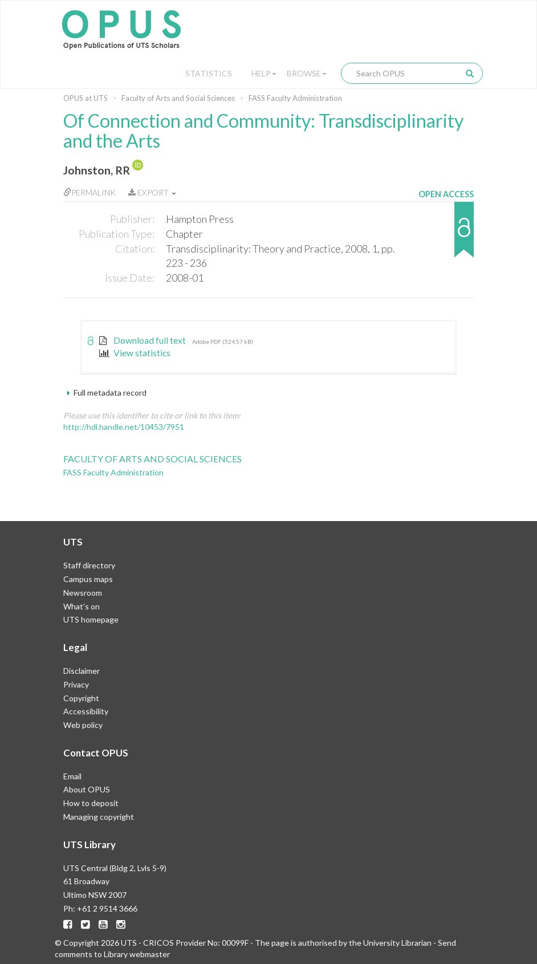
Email (72, 776)
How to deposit (91, 803)
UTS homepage (91, 619)
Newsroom (82, 592)
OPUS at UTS (85, 98)
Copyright (81, 698)
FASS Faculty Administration (295, 98)
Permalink (89, 192)
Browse (307, 73)
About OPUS (86, 789)
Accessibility (85, 711)
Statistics (208, 73)
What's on (81, 606)
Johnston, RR (96, 170)
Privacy (76, 684)
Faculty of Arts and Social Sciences (178, 98)
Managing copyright (98, 816)
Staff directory (89, 565)
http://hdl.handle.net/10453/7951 (123, 427)
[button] (446, 235)
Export (152, 192)
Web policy (83, 725)
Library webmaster (137, 954)
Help (263, 73)
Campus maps (88, 579)
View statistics (134, 353)
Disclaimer (81, 671)
